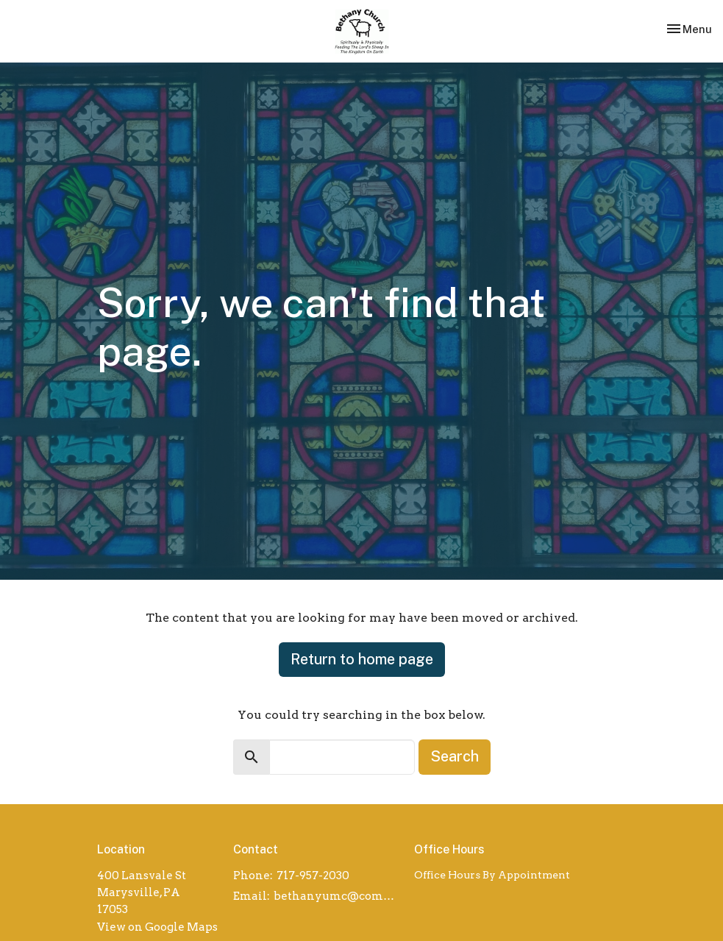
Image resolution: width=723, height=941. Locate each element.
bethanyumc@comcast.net (337, 896)
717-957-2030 (313, 875)
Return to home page (362, 659)
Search (454, 756)
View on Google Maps (157, 927)
